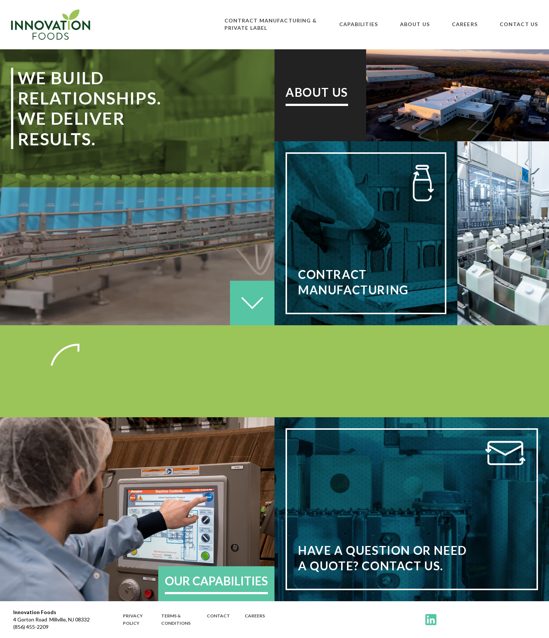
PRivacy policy (133, 619)
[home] (50, 24)
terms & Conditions (176, 619)
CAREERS (255, 615)
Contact (218, 615)
